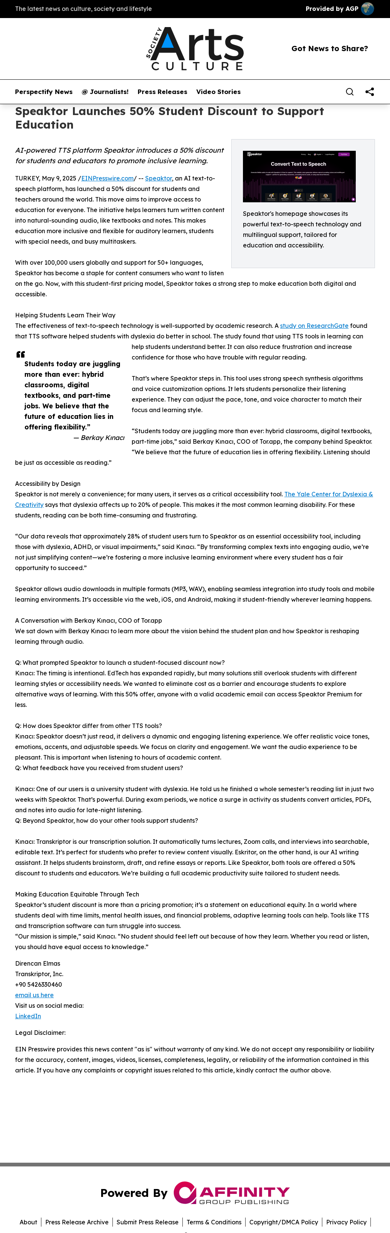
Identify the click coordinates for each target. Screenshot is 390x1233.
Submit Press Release (148, 1222)
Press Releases (162, 92)
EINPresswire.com (107, 178)
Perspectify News (44, 92)
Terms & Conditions (214, 1222)
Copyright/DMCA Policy (283, 1222)
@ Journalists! (105, 92)
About (28, 1222)
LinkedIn (28, 1016)
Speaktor (158, 178)
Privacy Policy (346, 1222)
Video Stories (218, 92)
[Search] (350, 91)
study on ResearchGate (314, 325)
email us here (34, 995)
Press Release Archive (77, 1222)
